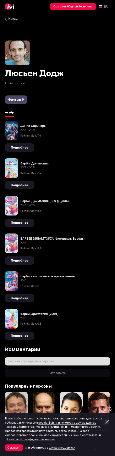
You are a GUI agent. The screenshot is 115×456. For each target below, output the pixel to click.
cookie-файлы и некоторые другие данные (67, 422)
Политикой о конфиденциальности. (31, 439)
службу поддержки (62, 447)
